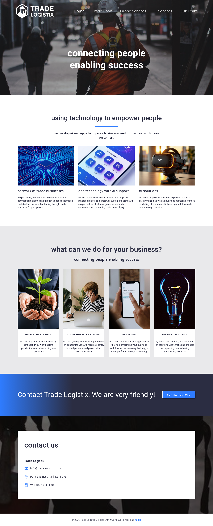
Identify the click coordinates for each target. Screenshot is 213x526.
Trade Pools (102, 11)
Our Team (189, 11)
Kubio (138, 519)
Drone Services (133, 11)
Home (79, 11)
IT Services (163, 11)
